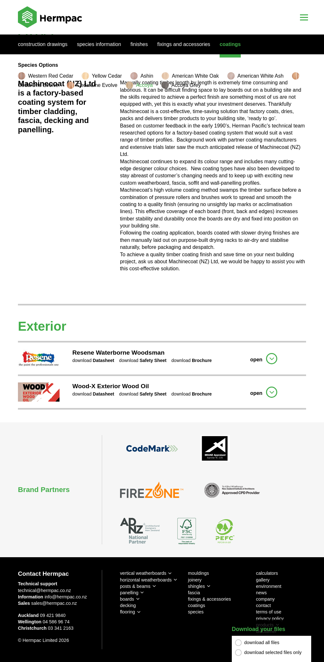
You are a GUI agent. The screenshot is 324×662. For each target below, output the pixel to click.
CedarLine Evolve (97, 85)
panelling (129, 592)
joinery (194, 579)
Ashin (147, 76)
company (265, 599)
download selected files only (273, 652)
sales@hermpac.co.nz (54, 603)
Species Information (99, 44)
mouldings (198, 573)
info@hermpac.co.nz (66, 596)
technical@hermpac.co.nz (44, 590)
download (93, 360)
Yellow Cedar (107, 76)
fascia (194, 592)
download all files (261, 642)
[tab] (162, 357)
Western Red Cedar (50, 76)
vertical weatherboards (143, 573)
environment (268, 586)
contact (263, 605)
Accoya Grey (186, 85)
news (261, 592)
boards (127, 599)
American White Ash (261, 76)
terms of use (268, 611)
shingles (196, 586)
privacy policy (270, 618)
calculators (267, 573)
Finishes (139, 44)
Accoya (144, 85)
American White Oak (195, 76)
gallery (263, 579)
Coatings (230, 44)
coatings (196, 605)
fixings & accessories (209, 599)
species (196, 611)
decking (128, 605)
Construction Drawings (43, 44)
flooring (127, 611)
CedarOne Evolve (38, 85)
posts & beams (135, 586)
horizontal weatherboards (146, 579)
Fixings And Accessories (183, 44)
